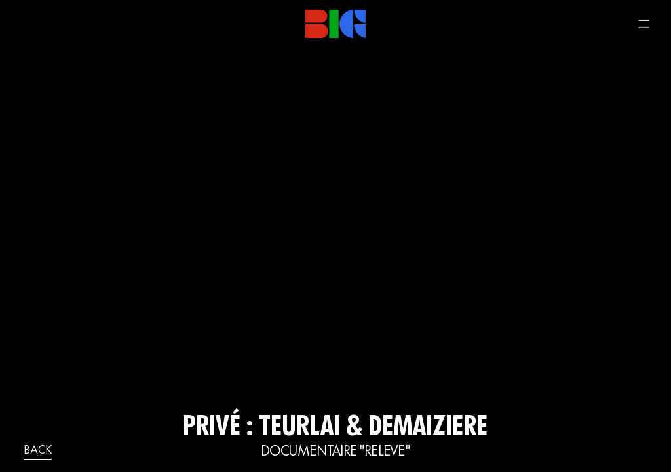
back (38, 451)
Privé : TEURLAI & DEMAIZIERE (335, 428)
